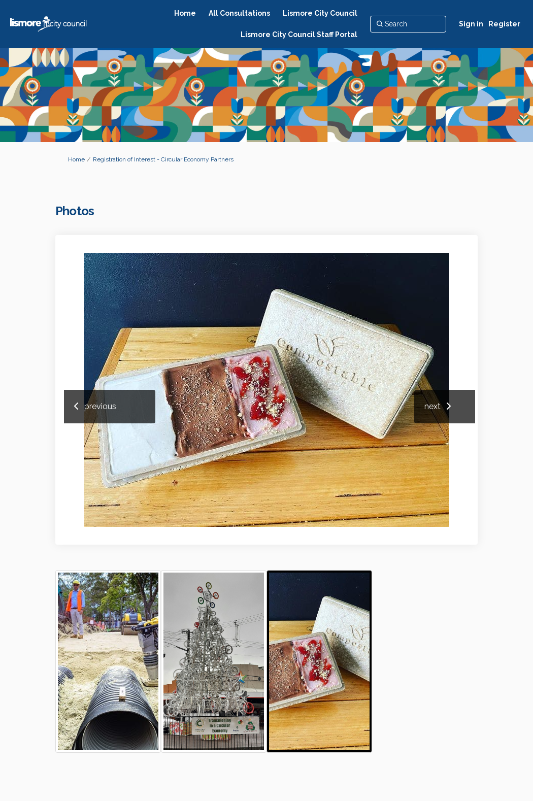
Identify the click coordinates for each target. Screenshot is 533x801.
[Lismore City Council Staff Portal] (299, 34)
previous (100, 406)
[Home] (185, 13)
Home (76, 159)
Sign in (471, 24)
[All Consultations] (239, 13)
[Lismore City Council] (320, 13)
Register (504, 24)
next (432, 406)
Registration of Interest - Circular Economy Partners (163, 159)
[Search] (408, 24)
